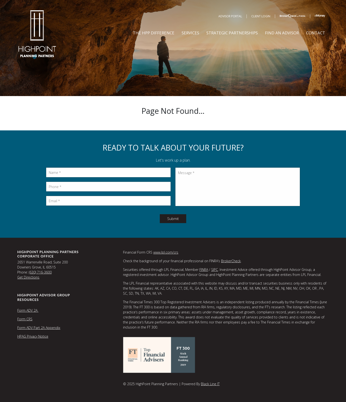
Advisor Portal (230, 16)
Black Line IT (210, 384)
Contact (315, 33)
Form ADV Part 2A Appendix (38, 327)
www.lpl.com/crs (165, 252)
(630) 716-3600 (40, 272)
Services (190, 33)
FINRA (203, 269)
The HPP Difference (153, 33)
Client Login (260, 16)
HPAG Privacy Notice (32, 336)
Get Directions (28, 277)
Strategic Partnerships (232, 33)
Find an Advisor (282, 33)
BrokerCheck (231, 261)
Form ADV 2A (27, 310)
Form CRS (24, 319)
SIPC (214, 269)
